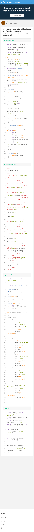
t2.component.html (10, 164)
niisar (8, 22)
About (3, 524)
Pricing (3, 528)
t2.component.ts (9, 40)
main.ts (6, 408)
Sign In (3, 521)
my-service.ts (8, 275)
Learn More (17, 15)
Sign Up (3, 517)
